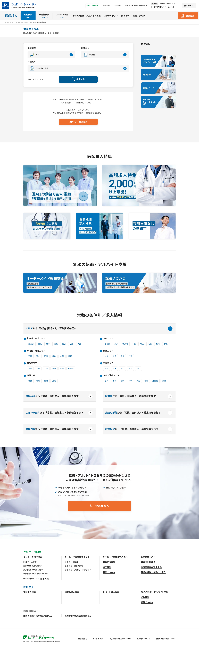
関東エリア (108, 338)
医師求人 (11, 16)
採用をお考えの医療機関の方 (136, 6)
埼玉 (142, 344)
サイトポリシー (98, 639)
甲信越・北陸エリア (36, 351)
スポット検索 (62, 16)
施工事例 (107, 567)
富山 (38, 356)
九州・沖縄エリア (111, 375)
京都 (38, 369)
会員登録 (190, 16)
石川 (46, 356)
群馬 (166, 344)
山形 (72, 344)
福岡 (106, 381)
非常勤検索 (44, 16)
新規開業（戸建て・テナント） (78, 570)
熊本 (130, 381)
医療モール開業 (71, 562)
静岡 (114, 356)
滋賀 (30, 369)
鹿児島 (155, 381)
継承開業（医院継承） (74, 566)
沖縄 (164, 381)
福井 (54, 356)
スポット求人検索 (111, 592)
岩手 (48, 344)
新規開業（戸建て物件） (34, 570)
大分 (138, 381)
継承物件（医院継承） (33, 566)
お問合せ (117, 6)
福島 (80, 344)
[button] (51, 54)
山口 (138, 369)
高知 (54, 381)
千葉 (134, 344)
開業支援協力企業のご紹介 (153, 572)
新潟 (30, 356)
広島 (130, 369)
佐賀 (114, 381)
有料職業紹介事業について (165, 639)
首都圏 (107, 344)
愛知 (122, 356)
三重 (130, 356)
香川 (38, 381)
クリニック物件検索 (32, 557)
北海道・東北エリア (36, 338)
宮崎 (146, 381)
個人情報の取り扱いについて (121, 639)
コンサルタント (111, 16)
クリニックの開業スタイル (77, 557)
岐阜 (106, 356)
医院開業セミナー (149, 557)
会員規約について (143, 639)
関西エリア (32, 363)
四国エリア (32, 375)
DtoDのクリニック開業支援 (36, 579)
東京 (116, 344)
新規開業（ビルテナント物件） (37, 574)
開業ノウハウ (109, 572)
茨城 (150, 344)
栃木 (158, 344)
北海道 (31, 344)
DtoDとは (106, 6)
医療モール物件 (30, 562)
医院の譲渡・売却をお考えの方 (37, 616)
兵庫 (54, 369)
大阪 (46, 369)
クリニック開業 (92, 6)
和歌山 (71, 369)
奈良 (62, 369)
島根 (114, 369)
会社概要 (81, 639)
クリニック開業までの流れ (115, 557)
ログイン (190, 6)
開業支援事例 (109, 562)
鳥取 (106, 369)
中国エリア (108, 363)
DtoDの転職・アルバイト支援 (87, 16)
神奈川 (125, 344)
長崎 (122, 381)
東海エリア (108, 351)
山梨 (62, 356)
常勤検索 (28, 16)
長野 (70, 356)
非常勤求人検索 (72, 592)
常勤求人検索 (29, 592)
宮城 (56, 344)
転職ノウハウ (138, 16)
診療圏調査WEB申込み (151, 567)
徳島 (30, 381)
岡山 (122, 369)
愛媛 (46, 381)
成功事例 (125, 16)
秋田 (64, 344)
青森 (40, 344)
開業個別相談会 (148, 562)
